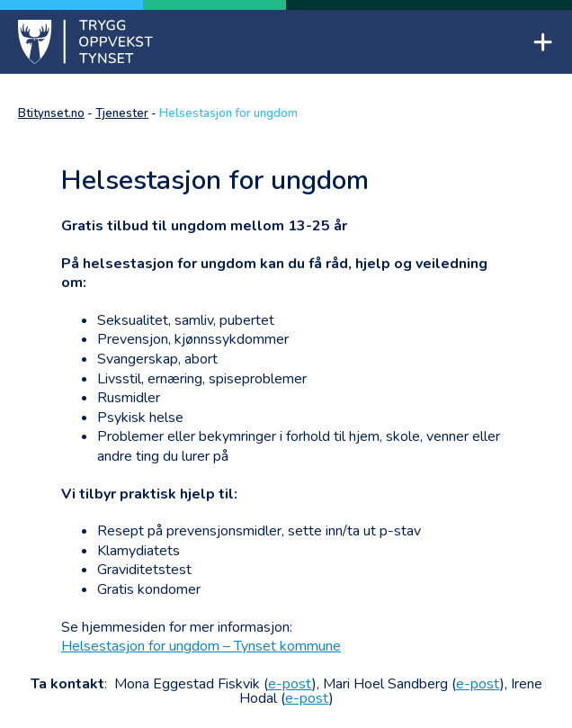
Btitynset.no (51, 113)
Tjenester (121, 113)
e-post (290, 684)
